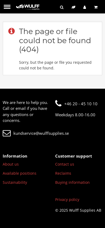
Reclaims (63, 173)
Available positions (19, 173)
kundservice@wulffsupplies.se (36, 133)
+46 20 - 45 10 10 (76, 103)
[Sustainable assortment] (73, 7)
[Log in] (84, 7)
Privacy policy (67, 199)
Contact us (64, 164)
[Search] (62, 7)
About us (11, 164)
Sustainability (15, 182)
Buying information (72, 182)
